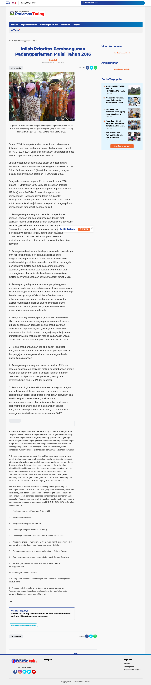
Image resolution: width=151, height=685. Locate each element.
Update (84, 229)
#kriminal (65, 25)
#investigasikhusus (49, 25)
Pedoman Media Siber (132, 670)
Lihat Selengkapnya (122, 146)
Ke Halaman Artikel (122, 69)
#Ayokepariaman (29, 25)
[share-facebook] (87, 68)
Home (13, 3)
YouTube (35, 673)
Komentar (16, 68)
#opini (77, 25)
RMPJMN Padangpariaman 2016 (23, 625)
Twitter (25, 673)
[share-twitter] (91, 68)
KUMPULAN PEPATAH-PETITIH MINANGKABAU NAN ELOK (115, 88)
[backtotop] (75, 655)
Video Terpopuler (111, 46)
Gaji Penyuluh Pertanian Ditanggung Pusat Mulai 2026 (115, 111)
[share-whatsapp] (95, 68)
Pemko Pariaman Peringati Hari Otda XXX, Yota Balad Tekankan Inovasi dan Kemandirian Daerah (115, 135)
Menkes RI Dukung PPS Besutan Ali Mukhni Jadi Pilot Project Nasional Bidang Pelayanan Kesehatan (40, 614)
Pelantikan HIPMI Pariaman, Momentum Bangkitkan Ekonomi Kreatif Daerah (115, 123)
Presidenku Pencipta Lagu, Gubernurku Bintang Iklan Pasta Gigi (115, 100)
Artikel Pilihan (109, 63)
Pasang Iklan (129, 667)
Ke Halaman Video (122, 53)
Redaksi (127, 663)
